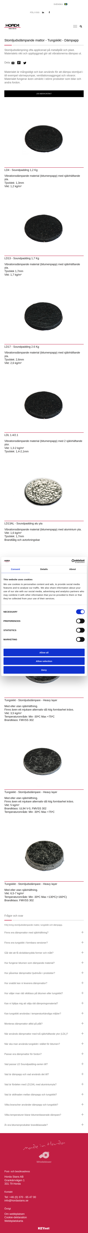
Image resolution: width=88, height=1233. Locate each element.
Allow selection (44, 661)
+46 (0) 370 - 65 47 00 (22, 1197)
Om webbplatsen (14, 1213)
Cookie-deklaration (15, 1217)
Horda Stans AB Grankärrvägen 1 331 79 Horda (14, 1180)
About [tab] (72, 569)
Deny (44, 670)
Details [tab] (44, 569)
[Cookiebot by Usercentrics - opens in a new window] (71, 561)
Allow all (44, 652)
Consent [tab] (15, 569)
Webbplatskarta (13, 1220)
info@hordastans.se (16, 1200)
